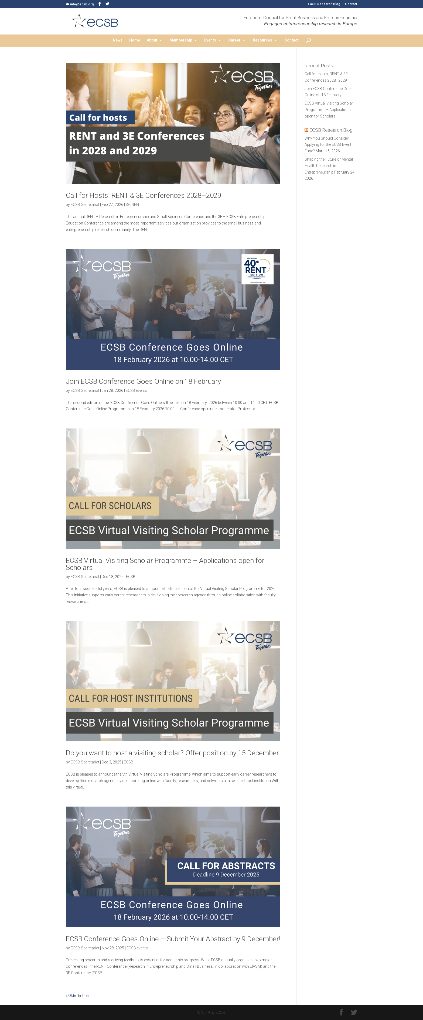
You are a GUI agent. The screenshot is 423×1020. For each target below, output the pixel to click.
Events (210, 40)
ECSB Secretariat (85, 204)
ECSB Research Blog (324, 4)
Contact (351, 4)
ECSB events (136, 390)
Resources (262, 40)
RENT (136, 204)
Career (234, 40)
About (152, 40)
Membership (180, 40)
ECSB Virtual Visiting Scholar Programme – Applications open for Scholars (165, 564)
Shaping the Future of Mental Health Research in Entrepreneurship (329, 165)
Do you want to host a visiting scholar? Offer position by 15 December (172, 753)
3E (128, 204)
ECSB (130, 577)
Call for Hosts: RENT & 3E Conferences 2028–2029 (143, 195)
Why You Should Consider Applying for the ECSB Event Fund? (328, 144)
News (117, 40)
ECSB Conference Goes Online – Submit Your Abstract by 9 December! (173, 939)
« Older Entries (78, 995)
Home (134, 40)
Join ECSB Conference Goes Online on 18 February (143, 381)
